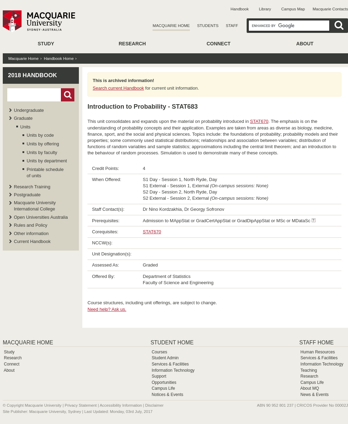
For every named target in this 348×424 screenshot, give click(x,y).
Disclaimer (154, 405)
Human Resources (318, 352)
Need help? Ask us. (107, 309)
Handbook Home (59, 58)
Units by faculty (42, 152)
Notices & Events (167, 394)
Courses (159, 352)
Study (46, 43)
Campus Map (293, 9)
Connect (218, 43)
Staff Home (316, 342)
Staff (232, 26)
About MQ (309, 388)
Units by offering (43, 143)
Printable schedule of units (45, 172)
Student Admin (165, 357)
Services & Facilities (170, 364)
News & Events (315, 394)
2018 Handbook (32, 75)
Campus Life (163, 388)
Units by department (47, 160)
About (304, 43)
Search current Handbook (118, 88)
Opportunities (164, 382)
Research (132, 43)
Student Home (171, 342)
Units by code (40, 135)
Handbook (240, 9)
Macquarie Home (171, 26)
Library (265, 9)
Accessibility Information (121, 405)
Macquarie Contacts (330, 9)
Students (208, 26)
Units (25, 126)
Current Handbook (32, 241)
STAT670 (259, 121)
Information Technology (173, 370)
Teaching (308, 370)
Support (159, 376)
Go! (67, 94)
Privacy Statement (81, 405)
